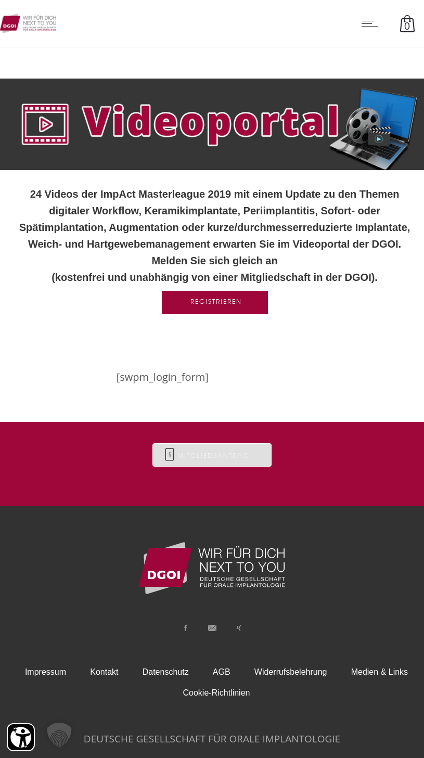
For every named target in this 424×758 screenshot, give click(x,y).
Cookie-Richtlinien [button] (216, 692)
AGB (221, 671)
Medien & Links (379, 671)
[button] (59, 735)
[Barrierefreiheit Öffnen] (21, 737)
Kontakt (104, 671)
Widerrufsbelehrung (290, 671)
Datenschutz (166, 671)
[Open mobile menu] (372, 23)
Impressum (45, 671)
